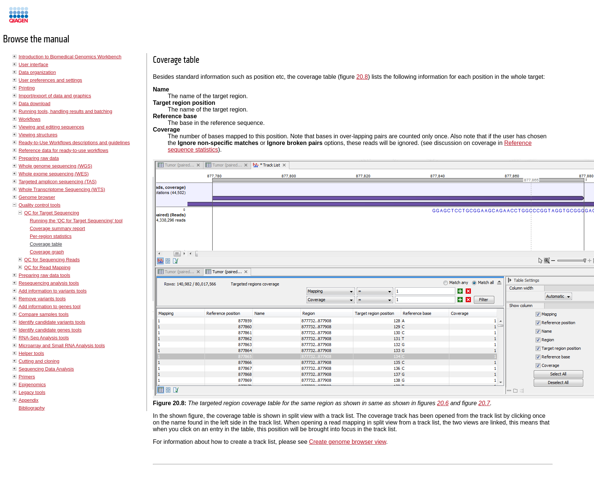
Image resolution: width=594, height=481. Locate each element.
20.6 (443, 403)
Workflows (30, 119)
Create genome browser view (347, 442)
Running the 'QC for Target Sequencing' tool (76, 220)
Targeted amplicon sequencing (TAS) (58, 181)
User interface (33, 64)
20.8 (362, 77)
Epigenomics (32, 384)
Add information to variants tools (53, 291)
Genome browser (37, 197)
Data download (34, 103)
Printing (27, 88)
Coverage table (46, 244)
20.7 (484, 403)
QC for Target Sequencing (51, 213)
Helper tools (31, 353)
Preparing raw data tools (44, 275)
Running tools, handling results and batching (65, 111)
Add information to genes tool (49, 306)
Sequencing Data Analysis (46, 369)
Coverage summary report (57, 228)
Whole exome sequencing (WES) (54, 174)
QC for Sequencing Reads (52, 259)
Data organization (37, 72)
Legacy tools (32, 392)
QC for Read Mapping (47, 267)
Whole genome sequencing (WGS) (55, 166)
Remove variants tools (42, 298)
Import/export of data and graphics (55, 96)
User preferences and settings (50, 80)
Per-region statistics (50, 236)
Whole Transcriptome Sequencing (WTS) (62, 189)
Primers (27, 377)
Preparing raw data (39, 158)
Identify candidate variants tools (52, 322)
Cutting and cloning (39, 361)
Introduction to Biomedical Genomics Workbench (70, 56)
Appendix (28, 400)
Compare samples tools (43, 314)
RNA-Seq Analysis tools (44, 337)
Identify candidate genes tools (50, 330)
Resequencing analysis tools (49, 283)
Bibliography (32, 408)
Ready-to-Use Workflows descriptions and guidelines (74, 142)
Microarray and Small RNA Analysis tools (62, 345)
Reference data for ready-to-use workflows (63, 150)
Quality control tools (39, 205)
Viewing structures (38, 135)
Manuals (39, 18)
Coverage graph (47, 252)
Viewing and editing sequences (51, 127)
